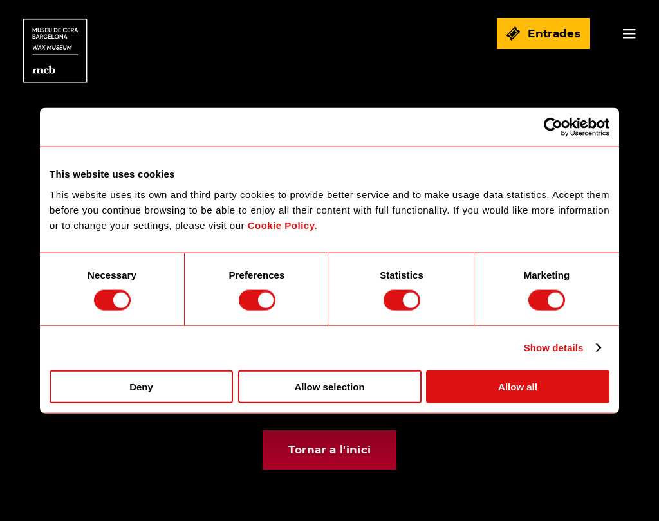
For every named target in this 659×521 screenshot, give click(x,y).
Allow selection (329, 386)
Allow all (517, 386)
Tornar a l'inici (329, 449)
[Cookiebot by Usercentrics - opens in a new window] (553, 127)
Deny (141, 386)
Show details (554, 347)
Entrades (543, 33)
